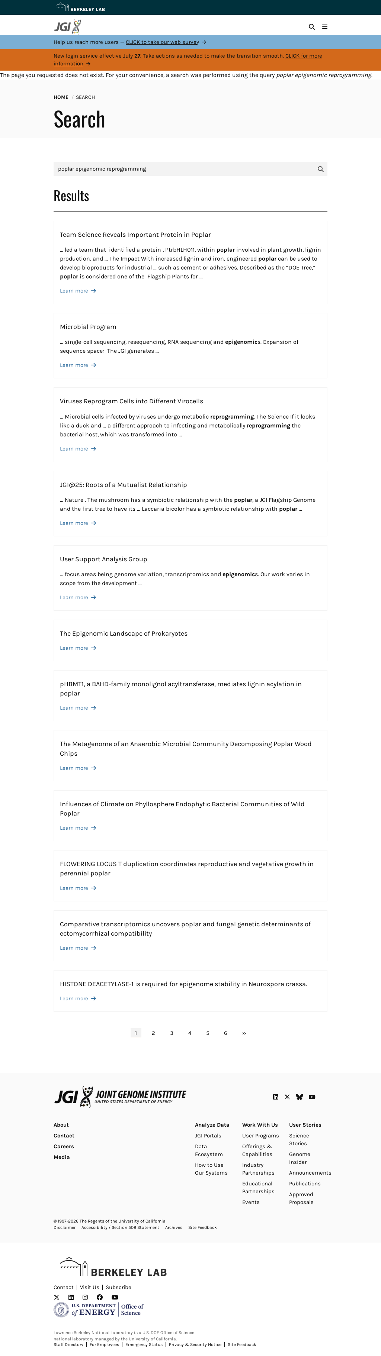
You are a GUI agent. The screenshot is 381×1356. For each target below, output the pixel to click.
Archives (173, 1227)
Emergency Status (144, 1344)
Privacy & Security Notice (195, 1344)
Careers (64, 1146)
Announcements (310, 1172)
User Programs (260, 1135)
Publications (305, 1183)
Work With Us (260, 1124)
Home (61, 97)
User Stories (305, 1124)
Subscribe (118, 1287)
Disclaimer (65, 1227)
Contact (64, 1135)
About (61, 1124)
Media (62, 1157)
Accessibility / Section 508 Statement (120, 1227)
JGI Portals (208, 1135)
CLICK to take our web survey (162, 42)
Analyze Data (212, 1124)
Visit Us (89, 1287)
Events (251, 1202)
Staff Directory (68, 1344)
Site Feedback (202, 1227)
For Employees (104, 1344)
